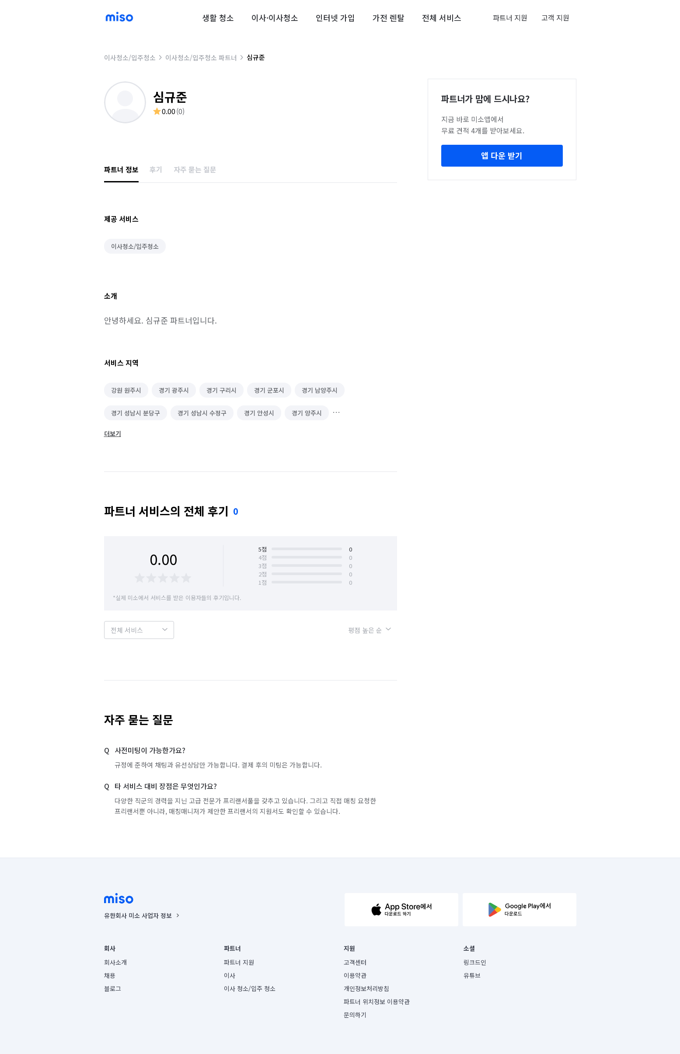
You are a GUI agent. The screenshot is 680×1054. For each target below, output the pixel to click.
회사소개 (115, 962)
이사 (229, 975)
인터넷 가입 (335, 17)
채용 (109, 975)
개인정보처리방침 (366, 988)
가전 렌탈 (389, 17)
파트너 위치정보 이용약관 (377, 1001)
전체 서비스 (441, 17)
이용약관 (355, 975)
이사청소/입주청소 (130, 57)
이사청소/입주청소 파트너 (201, 57)
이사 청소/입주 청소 (249, 988)
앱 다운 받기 (502, 155)
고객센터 (355, 962)
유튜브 (472, 975)
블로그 (112, 988)
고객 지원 (555, 17)
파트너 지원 (510, 17)
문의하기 (355, 1014)
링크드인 (475, 962)
